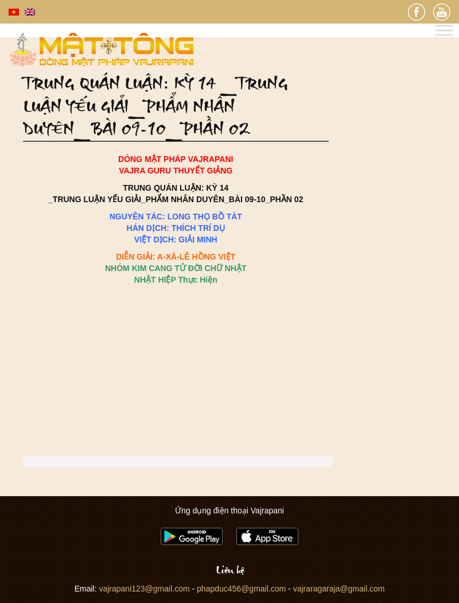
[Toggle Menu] (444, 30)
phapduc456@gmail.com (241, 588)
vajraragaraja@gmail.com (339, 588)
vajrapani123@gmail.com (144, 588)
